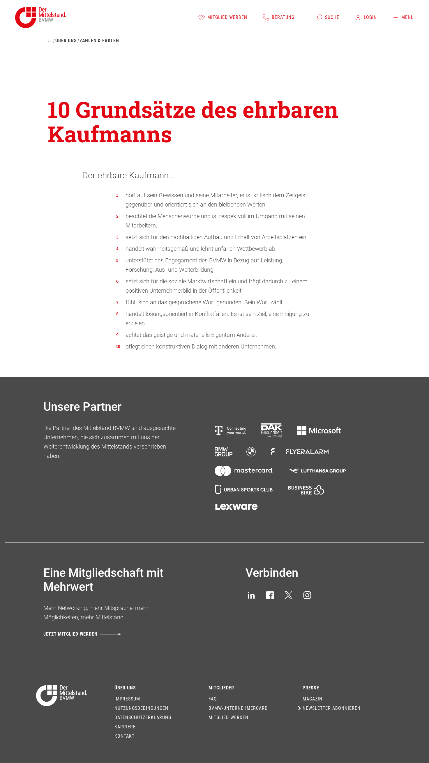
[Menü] (403, 17)
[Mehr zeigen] (50, 41)
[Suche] (327, 17)
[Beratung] (278, 17)
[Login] (365, 17)
